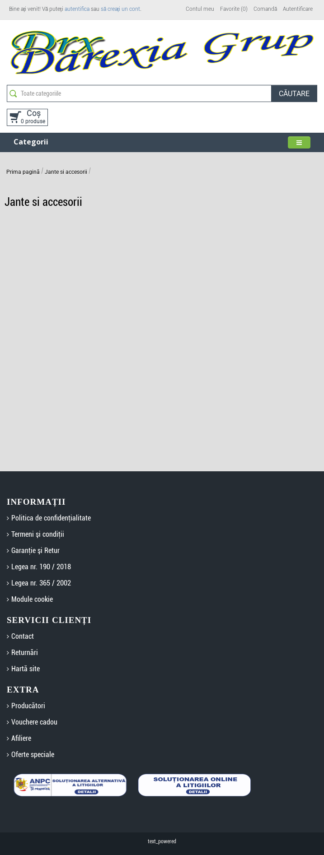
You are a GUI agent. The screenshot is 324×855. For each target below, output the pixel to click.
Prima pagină (23, 172)
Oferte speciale (32, 754)
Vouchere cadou (34, 722)
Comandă (265, 9)
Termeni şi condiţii (37, 534)
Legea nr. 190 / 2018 (41, 566)
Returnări (24, 652)
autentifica (77, 9)
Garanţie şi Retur (35, 550)
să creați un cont (120, 9)
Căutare (294, 93)
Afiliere (21, 738)
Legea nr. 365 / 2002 (41, 583)
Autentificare (298, 9)
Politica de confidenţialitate (51, 518)
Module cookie (32, 599)
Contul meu (200, 9)
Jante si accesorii (66, 172)
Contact (22, 636)
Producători (28, 706)
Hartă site (25, 668)
